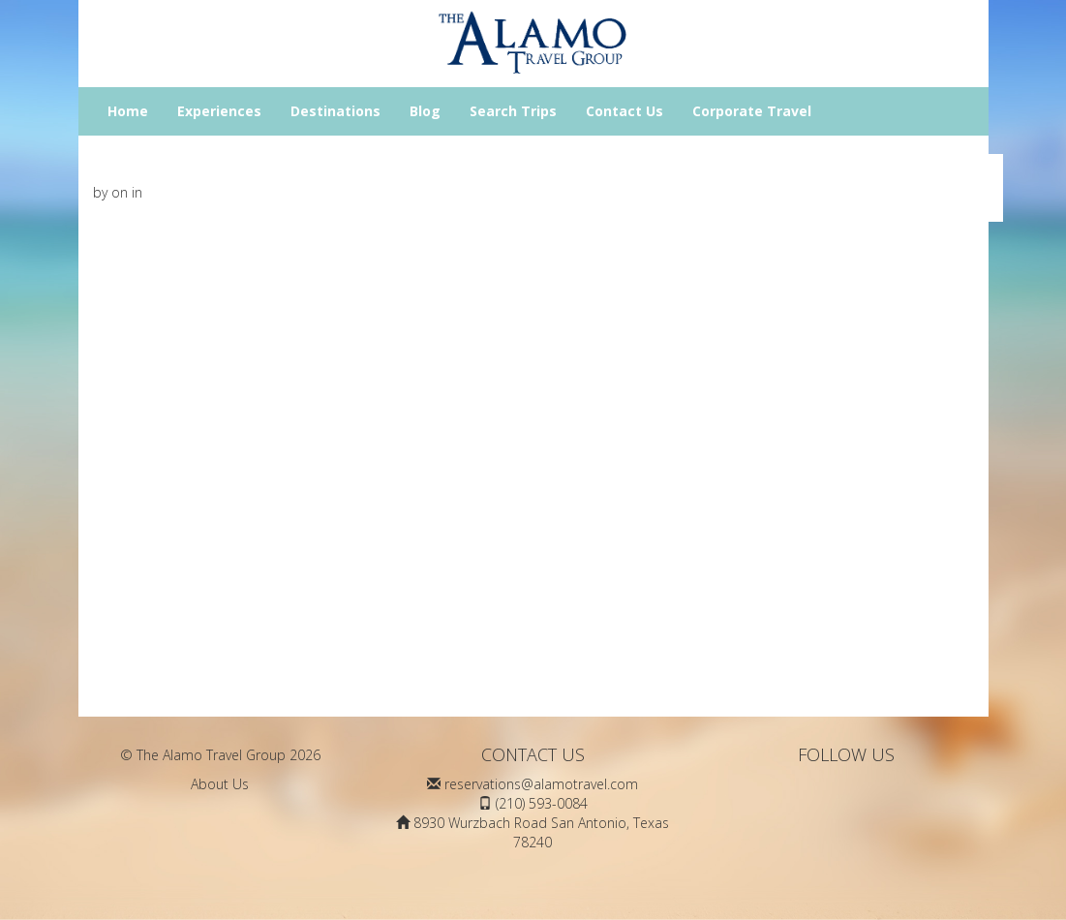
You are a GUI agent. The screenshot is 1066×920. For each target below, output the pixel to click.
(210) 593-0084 (542, 803)
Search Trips (513, 111)
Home (127, 111)
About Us (220, 784)
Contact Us (624, 111)
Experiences (219, 111)
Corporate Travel (751, 111)
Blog (425, 111)
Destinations (335, 111)
